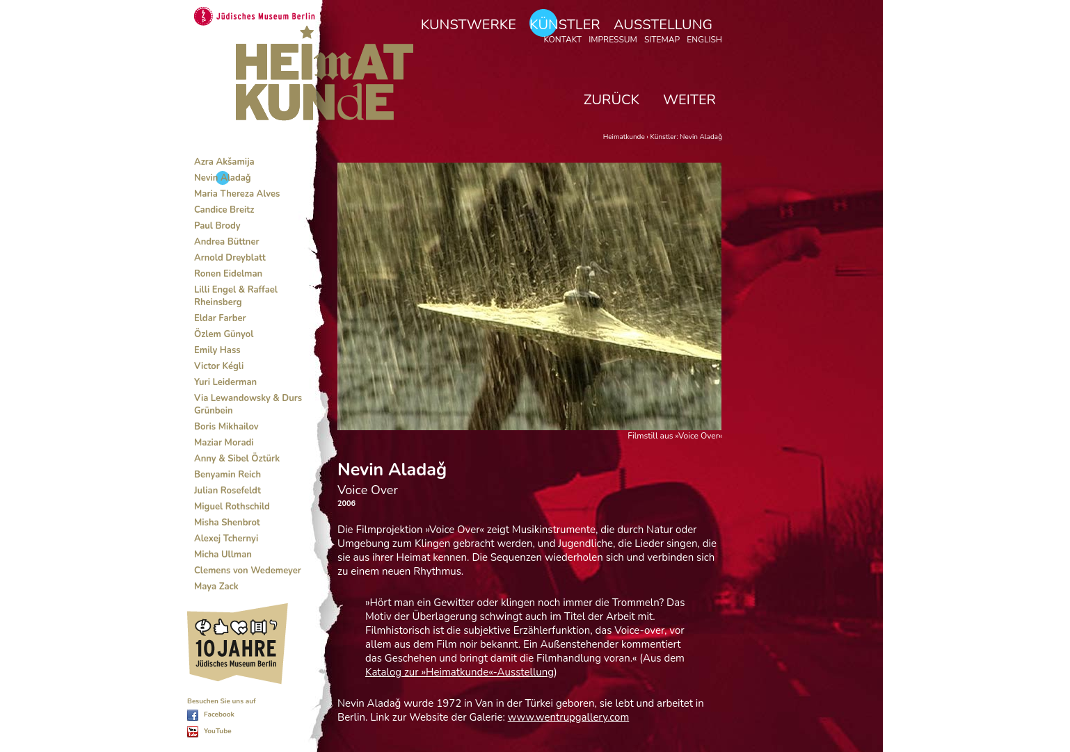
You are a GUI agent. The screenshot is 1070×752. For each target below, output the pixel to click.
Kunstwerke (468, 24)
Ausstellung (663, 24)
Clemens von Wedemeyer (247, 570)
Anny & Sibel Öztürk (237, 458)
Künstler (564, 24)
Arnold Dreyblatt (230, 258)
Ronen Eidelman (228, 274)
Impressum (613, 39)
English (704, 39)
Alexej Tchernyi (226, 538)
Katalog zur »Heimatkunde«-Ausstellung (459, 672)
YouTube (218, 731)
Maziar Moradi (224, 442)
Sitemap (662, 39)
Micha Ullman (223, 554)
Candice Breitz (224, 210)
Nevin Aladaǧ (222, 178)
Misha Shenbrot (227, 522)
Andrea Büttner (226, 242)
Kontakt (562, 39)
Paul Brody (217, 226)
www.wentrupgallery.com (569, 717)
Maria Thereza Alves (237, 194)
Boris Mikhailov (226, 426)
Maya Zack (216, 586)
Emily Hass (217, 350)
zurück (611, 99)
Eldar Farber (220, 318)
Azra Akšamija (224, 162)
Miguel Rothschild (232, 506)
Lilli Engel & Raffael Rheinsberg (236, 296)
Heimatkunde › (626, 137)
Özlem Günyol (223, 334)
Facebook (219, 714)
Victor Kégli (218, 366)
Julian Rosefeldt (227, 490)
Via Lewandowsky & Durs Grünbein (248, 404)
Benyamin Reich (227, 474)
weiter (689, 99)
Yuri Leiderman (225, 382)
